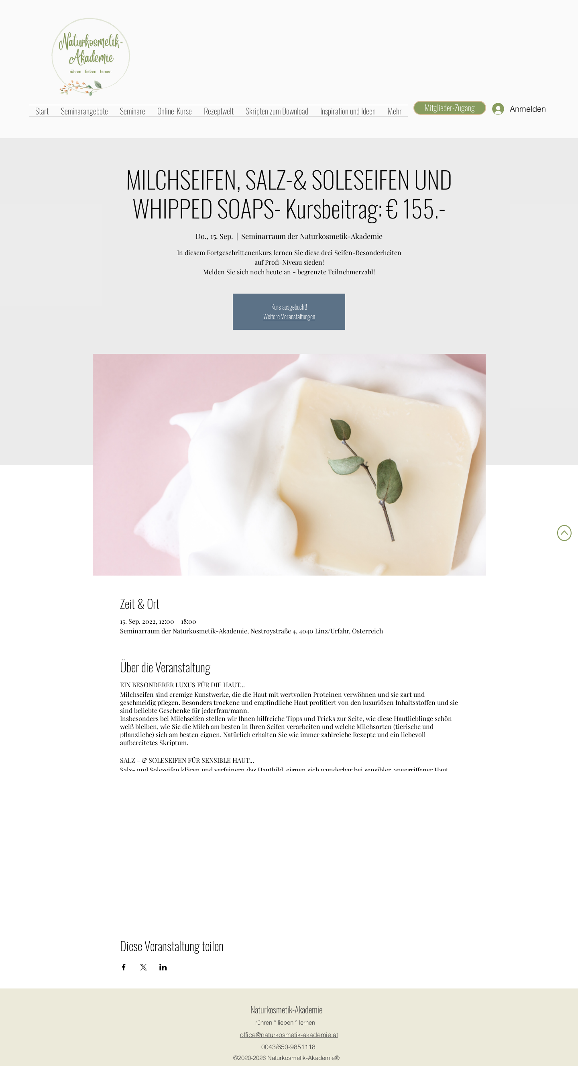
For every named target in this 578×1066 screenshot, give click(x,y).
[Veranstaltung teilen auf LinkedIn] (163, 967)
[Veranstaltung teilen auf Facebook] (124, 967)
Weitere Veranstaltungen (289, 316)
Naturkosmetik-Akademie (286, 1009)
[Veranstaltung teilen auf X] (143, 967)
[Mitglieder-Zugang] (449, 108)
